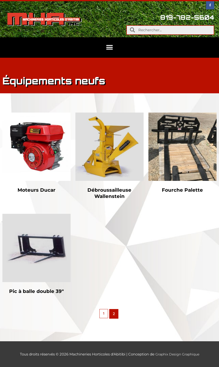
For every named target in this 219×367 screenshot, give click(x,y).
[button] (109, 47)
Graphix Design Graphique (177, 354)
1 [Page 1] (104, 314)
